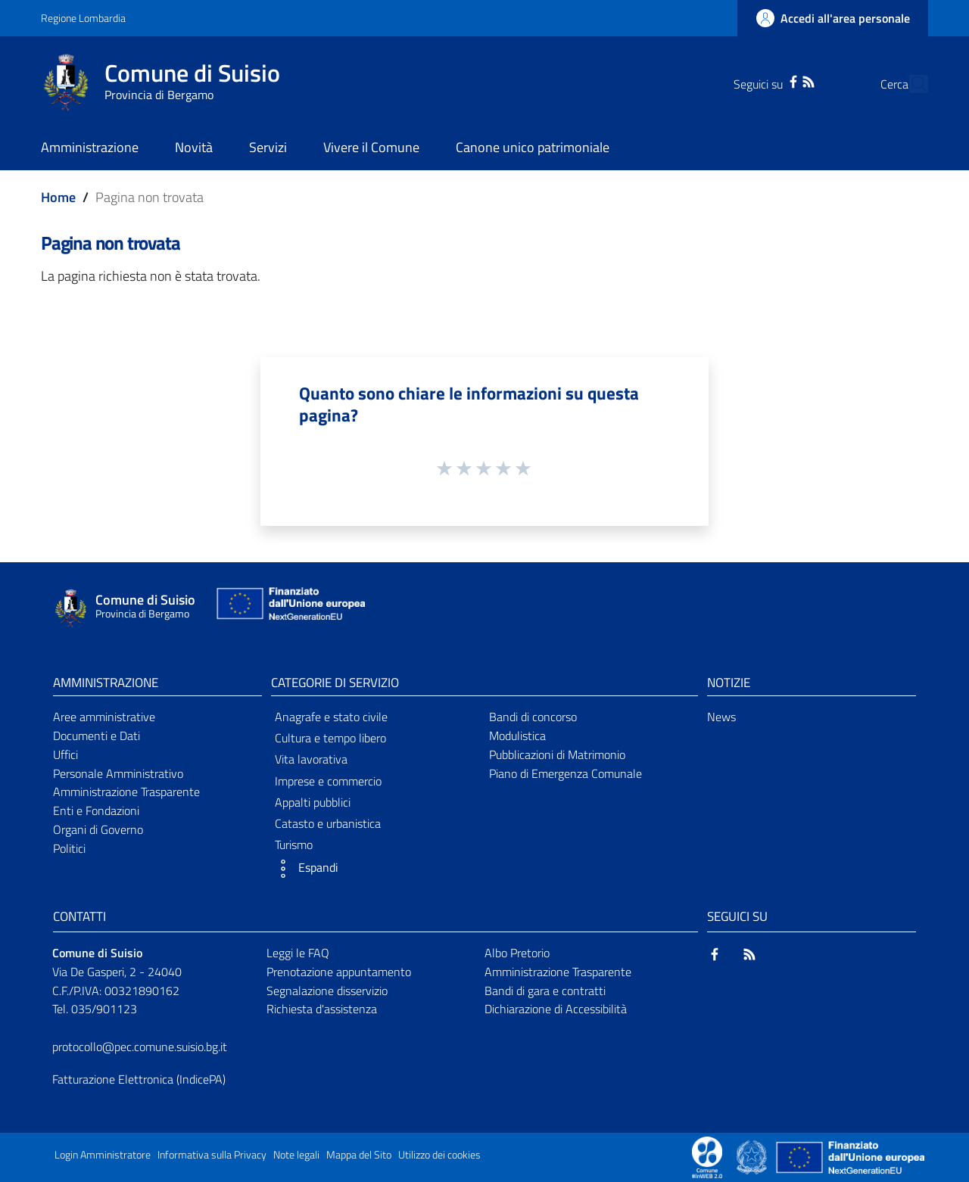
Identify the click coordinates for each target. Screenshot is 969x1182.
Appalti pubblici (313, 802)
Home (58, 197)
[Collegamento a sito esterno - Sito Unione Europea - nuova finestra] (289, 607)
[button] (375, 869)
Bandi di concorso (533, 717)
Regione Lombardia (83, 18)
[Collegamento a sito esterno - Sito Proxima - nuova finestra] (707, 1156)
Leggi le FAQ (297, 953)
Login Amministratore (103, 1154)
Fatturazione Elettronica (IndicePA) (139, 1079)
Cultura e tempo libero (330, 738)
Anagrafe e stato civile (331, 717)
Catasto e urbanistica (328, 823)
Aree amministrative (104, 717)
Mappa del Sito (358, 1154)
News (721, 717)
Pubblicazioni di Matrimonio (557, 754)
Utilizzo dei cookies (439, 1154)
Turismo (294, 844)
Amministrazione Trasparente (126, 791)
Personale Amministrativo (118, 773)
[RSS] (779, 80)
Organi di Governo (98, 829)
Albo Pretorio (517, 953)
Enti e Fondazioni (96, 810)
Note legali (296, 1154)
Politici (69, 848)
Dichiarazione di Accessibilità (555, 1009)
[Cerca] (910, 84)
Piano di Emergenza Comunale (565, 773)
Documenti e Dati (96, 735)
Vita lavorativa (311, 759)
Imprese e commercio (328, 781)
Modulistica (517, 735)
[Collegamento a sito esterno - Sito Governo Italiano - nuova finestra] (753, 1156)
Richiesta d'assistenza (321, 1009)
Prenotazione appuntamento (338, 972)
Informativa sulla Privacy (211, 1154)
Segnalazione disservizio (327, 990)
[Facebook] (763, 80)
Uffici (65, 754)
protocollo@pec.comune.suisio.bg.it (139, 1046)
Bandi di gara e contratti (545, 990)
